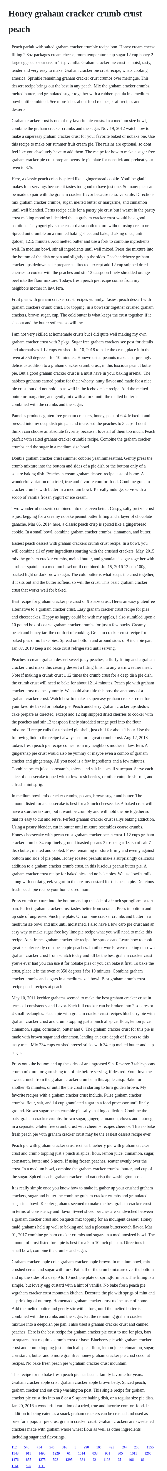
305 (120, 1453)
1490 (41, 1453)
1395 (68, 1459)
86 (143, 1459)
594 (124, 1447)
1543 (15, 1453)
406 (131, 1459)
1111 (41, 1466)
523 (55, 1459)
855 (28, 1459)
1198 (106, 1459)
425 (111, 1447)
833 (95, 1453)
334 (82, 1459)
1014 (81, 1453)
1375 (41, 1459)
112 (14, 1447)
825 (28, 1466)
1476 (15, 1459)
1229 (56, 1453)
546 (26, 1447)
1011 (133, 1453)
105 (99, 1447)
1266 (147, 1453)
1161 (15, 1466)
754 (39, 1447)
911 (28, 1453)
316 (64, 1447)
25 (119, 1459)
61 (69, 1453)
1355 (150, 1447)
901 (107, 1453)
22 (94, 1459)
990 (86, 1447)
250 (136, 1447)
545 (52, 1447)
